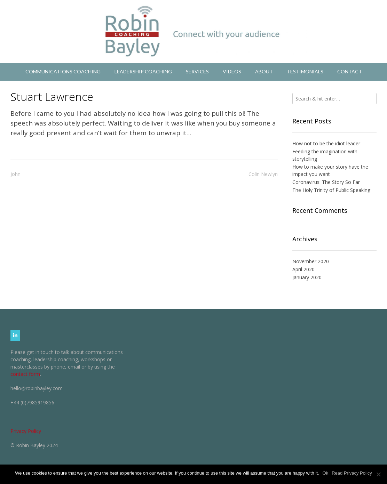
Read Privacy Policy (352, 473)
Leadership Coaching (143, 71)
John (15, 174)
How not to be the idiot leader (326, 143)
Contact (349, 71)
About (264, 71)
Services (197, 71)
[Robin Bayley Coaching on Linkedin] (15, 335)
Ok (326, 473)
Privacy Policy (25, 431)
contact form (25, 374)
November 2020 (310, 261)
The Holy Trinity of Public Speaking (331, 190)
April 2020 (303, 269)
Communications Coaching (63, 71)
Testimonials (305, 71)
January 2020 (307, 277)
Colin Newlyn (263, 174)
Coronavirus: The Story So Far (326, 182)
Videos (232, 71)
